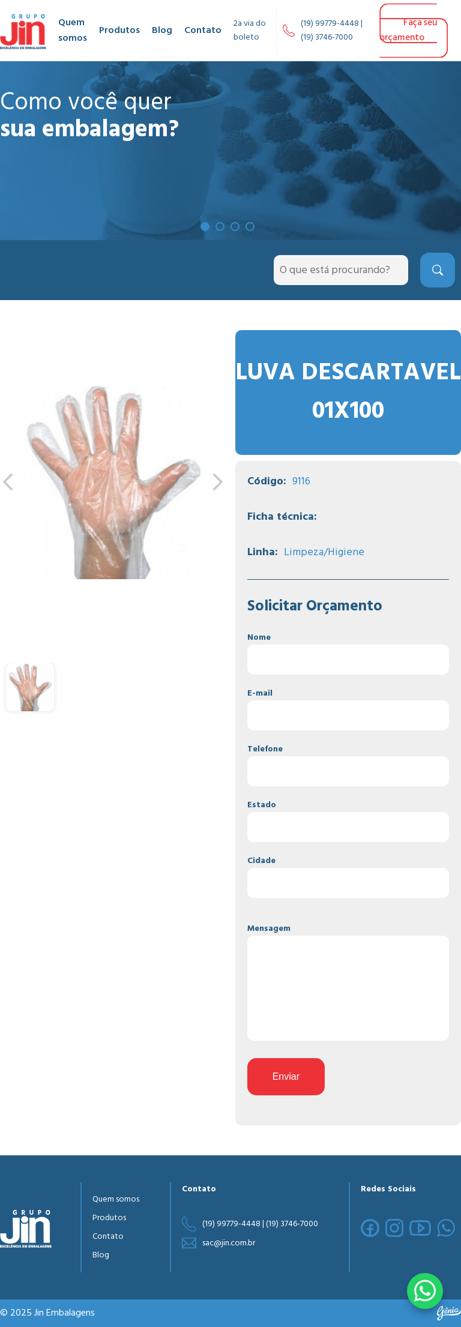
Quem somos (72, 30)
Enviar (286, 1076)
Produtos (119, 30)
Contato (202, 30)
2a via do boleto (250, 30)
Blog (162, 30)
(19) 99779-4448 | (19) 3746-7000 (332, 30)
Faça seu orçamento (408, 30)
